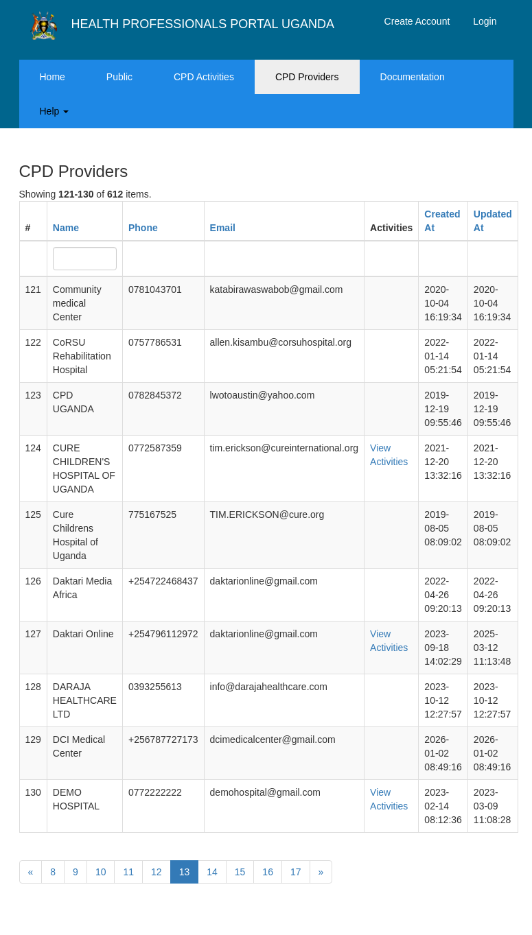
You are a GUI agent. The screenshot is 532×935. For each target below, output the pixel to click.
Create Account (417, 21)
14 (212, 871)
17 (295, 871)
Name (66, 227)
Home (52, 76)
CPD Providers (307, 76)
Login (484, 21)
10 (100, 871)
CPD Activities (204, 76)
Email (222, 227)
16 (267, 871)
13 (184, 871)
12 (156, 871)
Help (54, 111)
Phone (143, 227)
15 (240, 871)
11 (128, 871)
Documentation (412, 76)
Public (119, 76)
